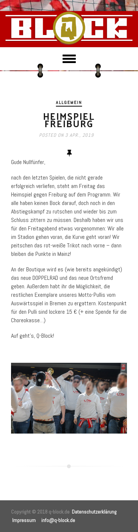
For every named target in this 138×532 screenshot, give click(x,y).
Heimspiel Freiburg (69, 120)
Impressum (24, 520)
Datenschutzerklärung (94, 511)
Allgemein (69, 102)
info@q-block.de (58, 520)
